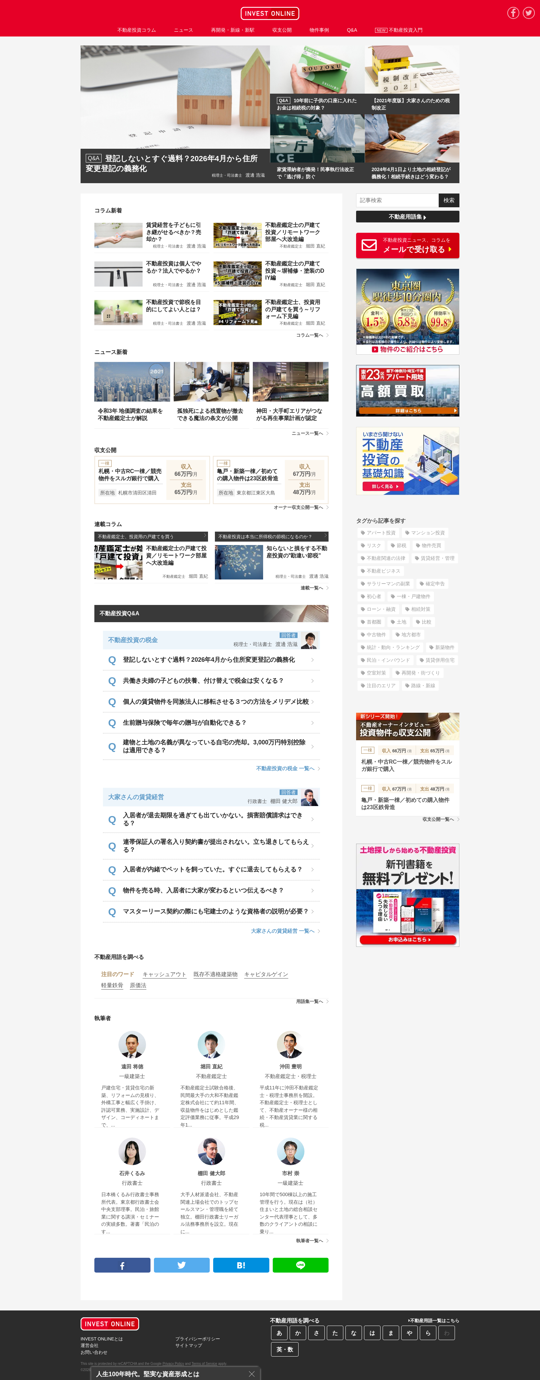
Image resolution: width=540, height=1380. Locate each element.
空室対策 (376, 673)
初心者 (374, 596)
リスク (374, 545)
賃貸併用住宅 (440, 660)
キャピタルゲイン (266, 974)
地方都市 (411, 634)
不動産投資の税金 (133, 640)
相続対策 (420, 609)
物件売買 (431, 545)
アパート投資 (381, 532)
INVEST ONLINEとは (102, 1338)
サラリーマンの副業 (388, 583)
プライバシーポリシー (197, 1338)
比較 (427, 622)
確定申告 (435, 583)
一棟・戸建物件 (413, 596)
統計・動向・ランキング (393, 647)
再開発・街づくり (421, 673)
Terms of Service (204, 1364)
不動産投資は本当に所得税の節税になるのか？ (272, 536)
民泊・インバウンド (388, 660)
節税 (401, 545)
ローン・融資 (381, 609)
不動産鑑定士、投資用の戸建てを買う (152, 536)
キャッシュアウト (165, 974)
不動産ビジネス (384, 571)
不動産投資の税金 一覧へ (288, 768)
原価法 (138, 985)
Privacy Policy (173, 1364)
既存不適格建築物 (216, 974)
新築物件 (445, 647)
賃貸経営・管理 (438, 558)
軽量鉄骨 (112, 985)
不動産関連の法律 (386, 558)
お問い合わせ (94, 1352)
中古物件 (376, 634)
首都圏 (374, 622)
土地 (401, 622)
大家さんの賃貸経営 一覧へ (285, 931)
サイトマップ (188, 1345)
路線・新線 (423, 685)
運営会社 (89, 1345)
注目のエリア (381, 685)
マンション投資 (428, 532)
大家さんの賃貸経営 (136, 797)
